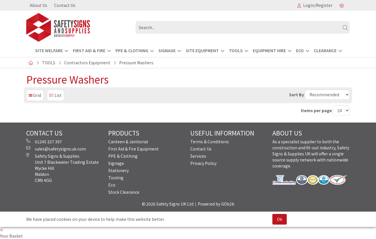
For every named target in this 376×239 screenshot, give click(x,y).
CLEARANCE (325, 50)
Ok (279, 219)
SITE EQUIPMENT (202, 50)
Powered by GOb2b (216, 204)
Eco (111, 185)
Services (198, 156)
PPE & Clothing (123, 156)
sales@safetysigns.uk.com (56, 149)
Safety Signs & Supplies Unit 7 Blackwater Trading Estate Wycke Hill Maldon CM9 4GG (62, 168)
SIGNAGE (167, 50)
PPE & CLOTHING (131, 50)
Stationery (118, 170)
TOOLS (236, 50)
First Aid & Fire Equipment (133, 149)
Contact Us (64, 5)
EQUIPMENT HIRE (269, 50)
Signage (116, 163)
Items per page (316, 110)
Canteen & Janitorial (128, 141)
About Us (38, 5)
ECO (300, 50)
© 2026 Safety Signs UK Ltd (167, 204)
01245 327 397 (44, 141)
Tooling (116, 177)
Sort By (296, 94)
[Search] (345, 27)
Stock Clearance (123, 192)
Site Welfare (49, 50)
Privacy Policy (203, 163)
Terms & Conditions (209, 141)
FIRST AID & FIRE (89, 50)
